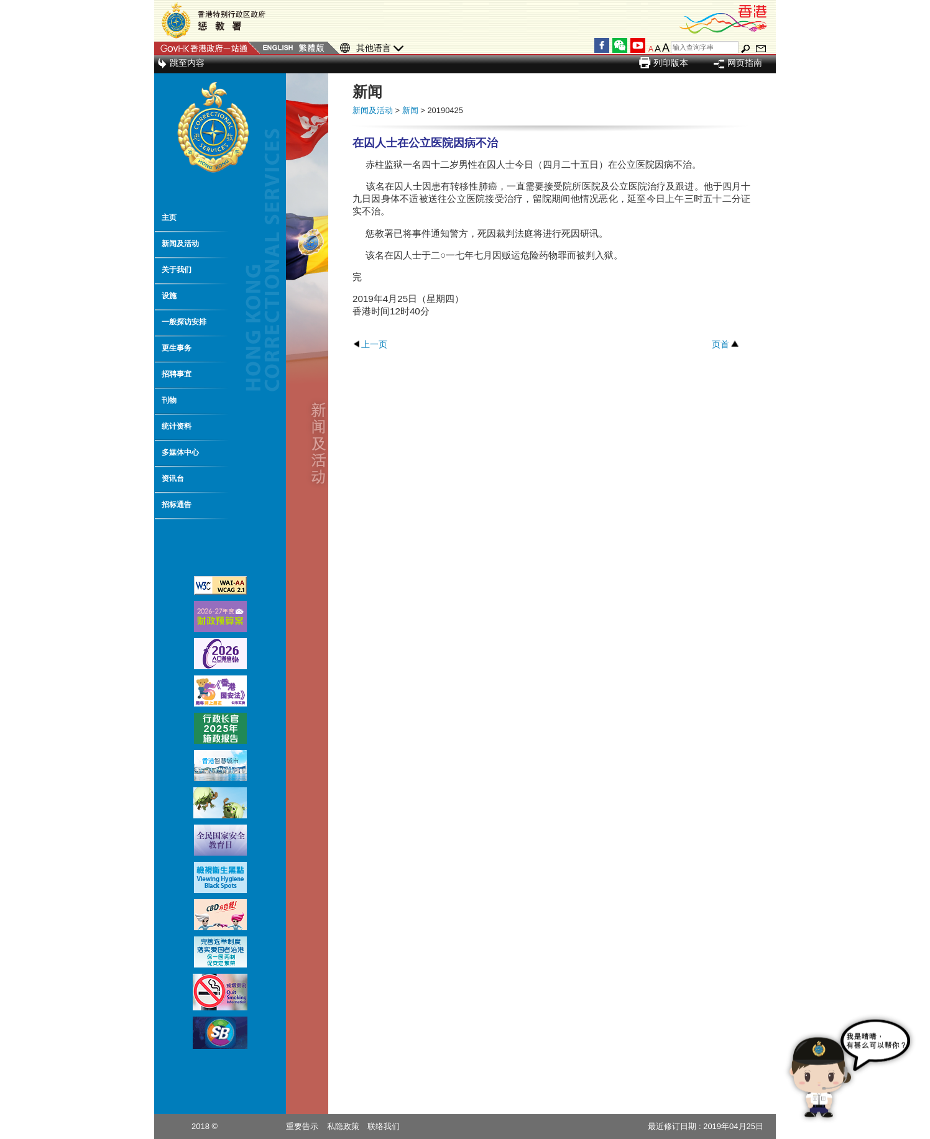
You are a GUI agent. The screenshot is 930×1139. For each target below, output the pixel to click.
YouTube (637, 45)
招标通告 (176, 504)
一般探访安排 (184, 322)
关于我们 (176, 269)
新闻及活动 (180, 243)
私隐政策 (343, 1126)
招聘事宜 (176, 374)
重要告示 (302, 1126)
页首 (720, 344)
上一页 (374, 344)
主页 (169, 217)
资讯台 (173, 478)
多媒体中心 (180, 452)
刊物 (169, 400)
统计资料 (176, 426)
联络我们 (383, 1126)
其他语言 (379, 48)
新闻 (410, 110)
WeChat (619, 45)
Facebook (601, 45)
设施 (169, 295)
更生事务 (176, 348)
